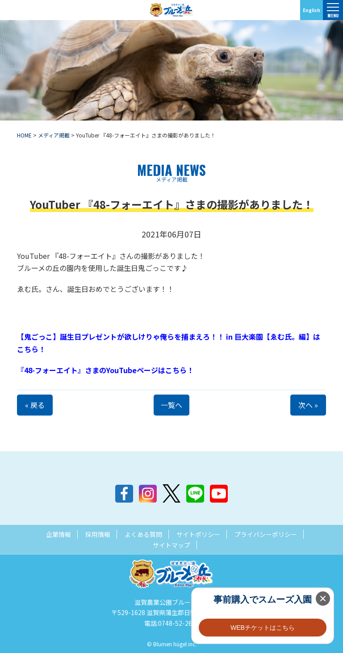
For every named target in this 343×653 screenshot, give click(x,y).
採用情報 (97, 534)
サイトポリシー (198, 534)
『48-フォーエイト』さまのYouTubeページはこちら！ (105, 370)
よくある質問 (143, 534)
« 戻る (35, 404)
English (311, 10)
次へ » (308, 404)
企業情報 (58, 534)
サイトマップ (171, 545)
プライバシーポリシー (265, 534)
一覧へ (171, 404)
